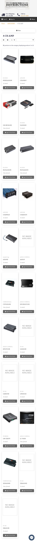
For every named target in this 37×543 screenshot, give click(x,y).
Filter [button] (19, 30)
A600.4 (22, 259)
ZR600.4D (6, 528)
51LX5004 (23, 125)
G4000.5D (23, 394)
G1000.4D (23, 349)
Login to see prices (10, 87)
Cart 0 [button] (4, 19)
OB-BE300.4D (7, 125)
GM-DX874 (6, 438)
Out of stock (6, 128)
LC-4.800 (23, 438)
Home (3, 23)
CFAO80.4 (23, 80)
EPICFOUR (6, 349)
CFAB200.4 (23, 215)
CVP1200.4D (7, 304)
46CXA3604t (7, 170)
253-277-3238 (24, 16)
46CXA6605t (24, 170)
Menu (32, 19)
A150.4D (5, 259)
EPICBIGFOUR (25, 304)
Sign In (12, 19)
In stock (5, 83)
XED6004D (6, 483)
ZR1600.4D (23, 483)
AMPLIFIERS (11, 23)
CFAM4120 (6, 215)
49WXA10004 (7, 80)
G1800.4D (6, 394)
